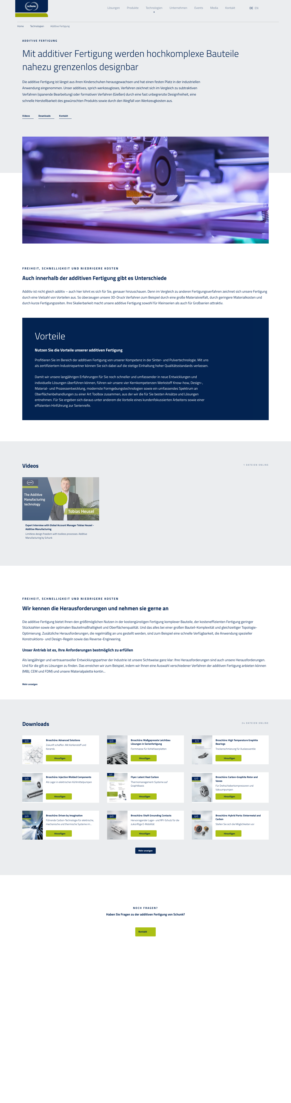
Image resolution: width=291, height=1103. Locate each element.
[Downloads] (46, 116)
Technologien (154, 8)
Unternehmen (178, 8)
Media (214, 8)
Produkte (132, 8)
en (256, 8)
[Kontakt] (65, 116)
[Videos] (28, 116)
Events (198, 8)
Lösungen (113, 8)
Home (20, 26)
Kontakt (230, 8)
